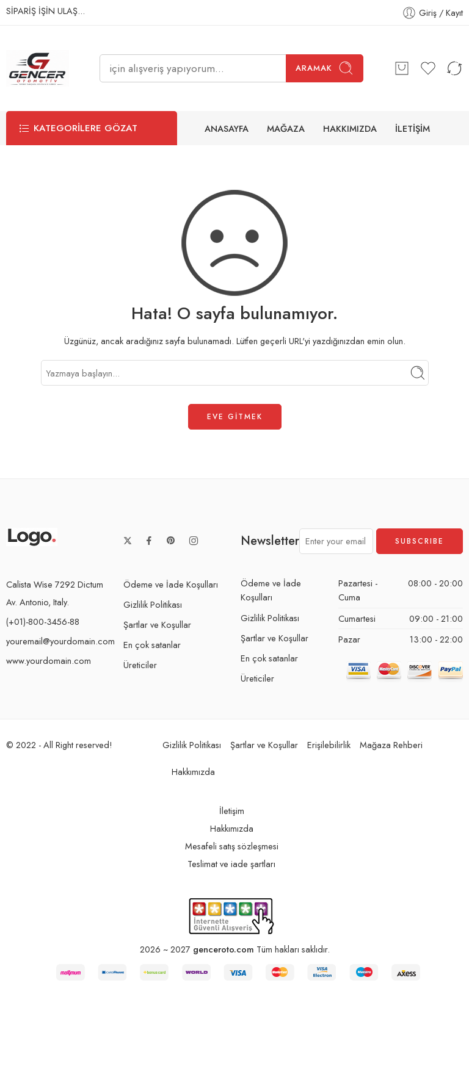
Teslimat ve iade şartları (231, 864)
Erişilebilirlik (329, 744)
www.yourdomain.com (48, 660)
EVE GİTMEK (235, 416)
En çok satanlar (152, 644)
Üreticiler (140, 664)
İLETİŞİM (412, 128)
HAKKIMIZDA (350, 128)
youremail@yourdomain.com (60, 641)
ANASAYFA (227, 128)
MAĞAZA (286, 128)
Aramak (325, 68)
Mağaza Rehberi (391, 744)
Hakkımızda (193, 771)
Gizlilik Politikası (152, 604)
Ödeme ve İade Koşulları (170, 584)
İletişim (231, 811)
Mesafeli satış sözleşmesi (231, 846)
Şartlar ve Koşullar (157, 624)
